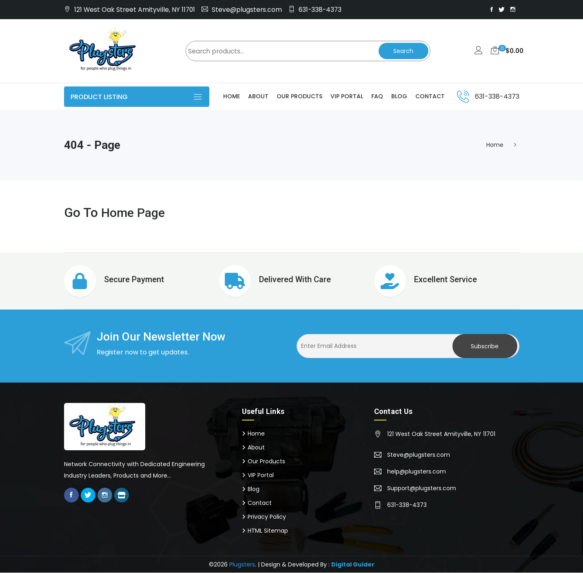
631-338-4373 (320, 9)
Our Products (299, 97)
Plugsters (242, 565)
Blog (399, 97)
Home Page (134, 213)
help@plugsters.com (416, 472)
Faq (377, 97)
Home (231, 97)
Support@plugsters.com (421, 489)
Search (402, 51)
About (258, 97)
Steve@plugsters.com (247, 9)
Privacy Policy (267, 517)
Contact (430, 97)
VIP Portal (346, 97)
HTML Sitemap (268, 531)
